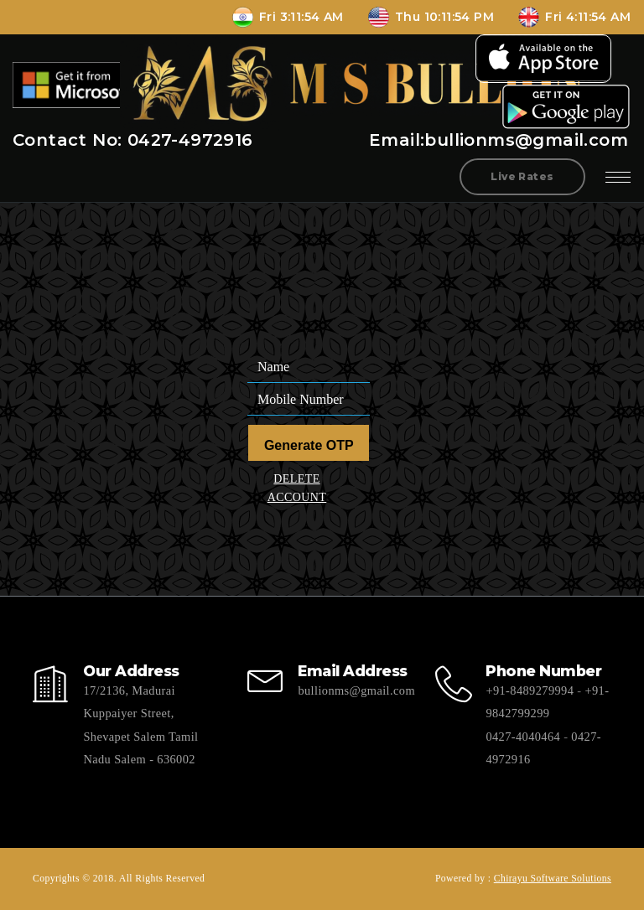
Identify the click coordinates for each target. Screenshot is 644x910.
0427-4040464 (523, 736)
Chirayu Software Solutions (552, 878)
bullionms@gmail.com (356, 690)
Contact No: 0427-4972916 (133, 140)
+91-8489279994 (530, 690)
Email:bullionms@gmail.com (498, 140)
